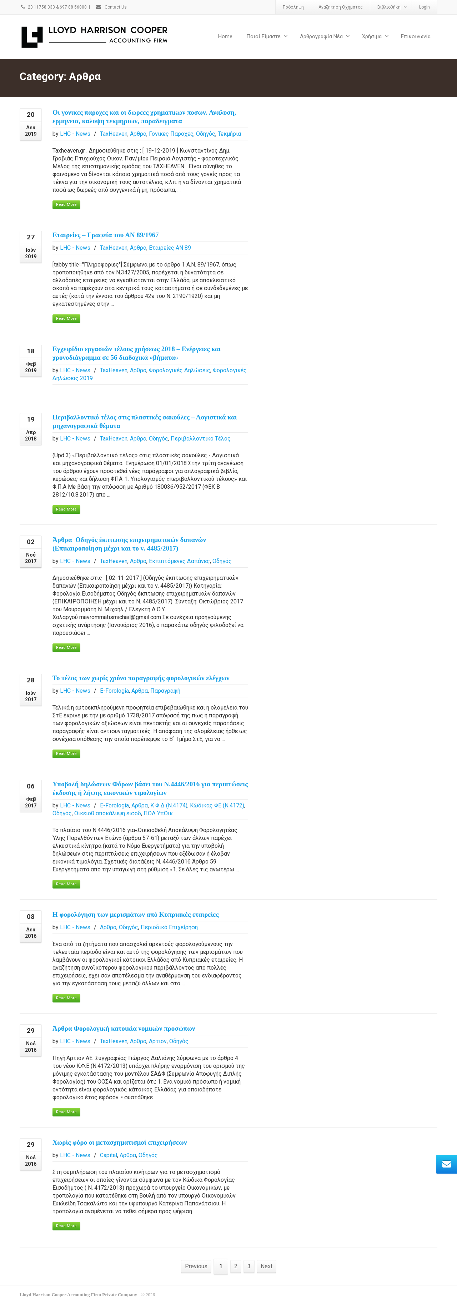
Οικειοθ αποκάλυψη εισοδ (107, 813)
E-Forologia (114, 690)
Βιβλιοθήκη (392, 7)
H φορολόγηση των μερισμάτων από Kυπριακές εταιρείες (135, 914)
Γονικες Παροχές (171, 133)
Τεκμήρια (229, 133)
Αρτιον (158, 1041)
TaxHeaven (113, 133)
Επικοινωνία (416, 36)
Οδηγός (205, 133)
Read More (66, 204)
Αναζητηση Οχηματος (340, 7)
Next (266, 1266)
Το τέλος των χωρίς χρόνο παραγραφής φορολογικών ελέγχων (140, 678)
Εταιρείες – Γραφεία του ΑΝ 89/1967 (105, 235)
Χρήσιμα (375, 36)
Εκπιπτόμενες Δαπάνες (179, 561)
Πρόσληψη (293, 7)
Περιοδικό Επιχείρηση (169, 927)
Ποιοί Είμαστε (267, 36)
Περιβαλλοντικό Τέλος (201, 438)
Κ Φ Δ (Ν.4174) (168, 805)
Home (225, 36)
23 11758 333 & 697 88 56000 (53, 7)
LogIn (424, 7)
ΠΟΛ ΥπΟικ (158, 813)
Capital (108, 1155)
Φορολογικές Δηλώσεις (179, 370)
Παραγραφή (165, 690)
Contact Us (111, 7)
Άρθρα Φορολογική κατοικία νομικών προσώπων (123, 1028)
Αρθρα (138, 133)
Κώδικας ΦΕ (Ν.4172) (217, 805)
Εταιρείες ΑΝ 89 (170, 247)
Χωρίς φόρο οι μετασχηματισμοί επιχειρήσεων (119, 1142)
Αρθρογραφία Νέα (325, 36)
